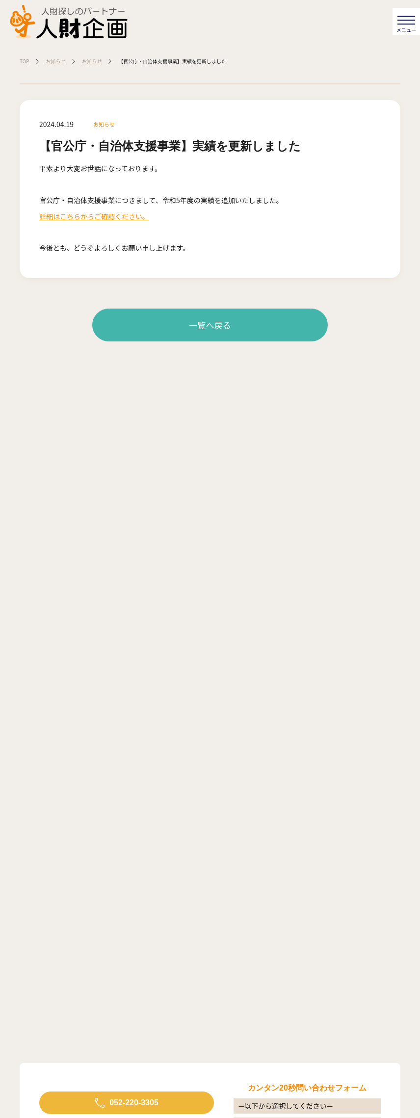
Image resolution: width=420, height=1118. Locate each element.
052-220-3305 (133, 1102)
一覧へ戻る (210, 325)
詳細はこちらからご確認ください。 (94, 216)
